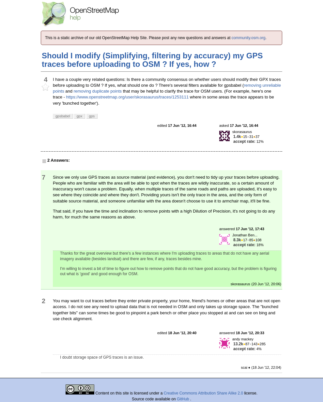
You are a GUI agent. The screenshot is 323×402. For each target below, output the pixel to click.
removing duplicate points (98, 91)
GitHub (183, 399)
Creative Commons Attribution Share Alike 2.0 (203, 393)
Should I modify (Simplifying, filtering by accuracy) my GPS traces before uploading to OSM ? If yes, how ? (152, 59)
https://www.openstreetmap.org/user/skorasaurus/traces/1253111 (127, 97)
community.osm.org (249, 38)
